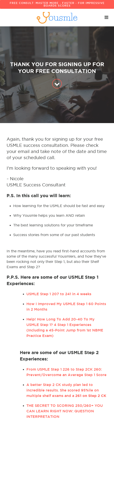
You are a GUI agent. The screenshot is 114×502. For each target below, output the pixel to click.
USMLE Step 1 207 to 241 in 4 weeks (58, 294)
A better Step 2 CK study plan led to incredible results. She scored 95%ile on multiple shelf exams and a (66, 390)
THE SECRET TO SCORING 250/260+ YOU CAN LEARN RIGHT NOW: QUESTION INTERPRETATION (64, 411)
